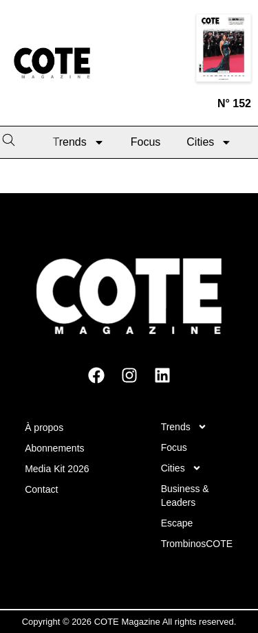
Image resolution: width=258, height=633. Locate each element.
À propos (44, 427)
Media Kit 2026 (57, 468)
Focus (146, 142)
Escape (177, 523)
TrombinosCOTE (197, 543)
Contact (41, 489)
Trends (79, 142)
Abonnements (54, 448)
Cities (209, 142)
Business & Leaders (185, 495)
